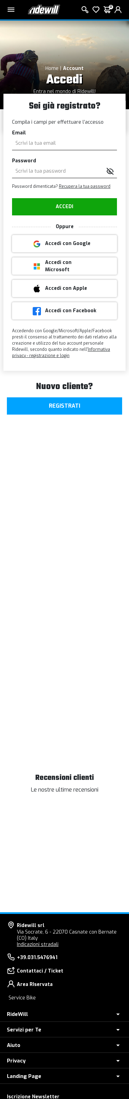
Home (51, 68)
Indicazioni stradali (37, 944)
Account (73, 68)
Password (24, 160)
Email (19, 133)
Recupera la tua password (84, 186)
